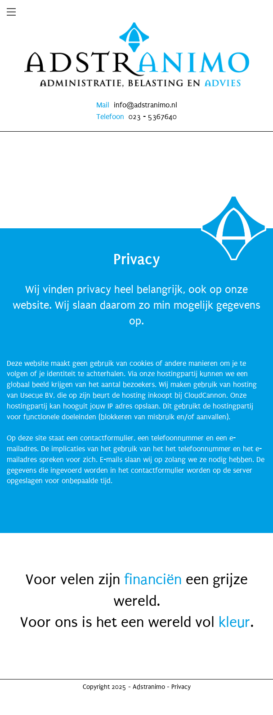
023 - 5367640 (153, 116)
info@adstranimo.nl (145, 105)
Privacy (181, 687)
